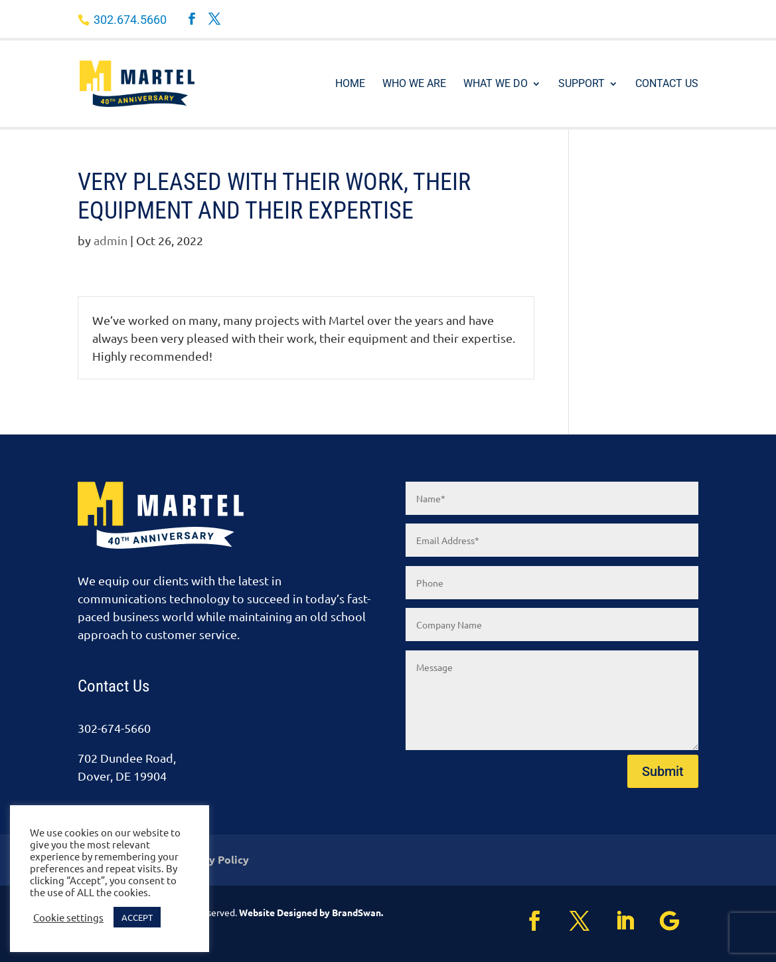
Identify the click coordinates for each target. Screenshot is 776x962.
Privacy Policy (213, 860)
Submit (663, 771)
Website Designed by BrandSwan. (311, 912)
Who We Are (414, 84)
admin (110, 240)
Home (350, 84)
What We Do (495, 84)
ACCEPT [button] (137, 917)
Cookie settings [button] (68, 917)
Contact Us (666, 84)
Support (581, 84)
